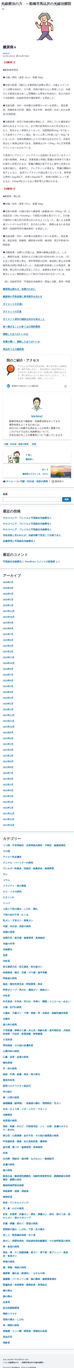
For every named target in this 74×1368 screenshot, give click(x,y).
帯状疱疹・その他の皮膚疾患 (18, 1045)
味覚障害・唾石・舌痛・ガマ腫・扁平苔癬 (25, 972)
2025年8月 (8, 628)
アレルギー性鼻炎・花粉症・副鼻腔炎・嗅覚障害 (28, 868)
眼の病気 (7, 1170)
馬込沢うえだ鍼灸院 (13, 349)
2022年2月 (8, 802)
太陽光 (6, 1019)
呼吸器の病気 (10, 978)
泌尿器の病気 (10, 1120)
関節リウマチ (10, 1313)
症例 (34, 444)
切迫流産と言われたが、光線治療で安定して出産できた (32, 535)
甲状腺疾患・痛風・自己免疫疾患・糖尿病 (25, 1141)
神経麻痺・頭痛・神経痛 (15, 1191)
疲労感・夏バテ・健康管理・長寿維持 (22, 1147)
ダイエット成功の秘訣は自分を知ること (24, 319)
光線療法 (7, 949)
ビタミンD (8, 897)
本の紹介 (7, 1091)
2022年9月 (8, 761)
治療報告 (7, 1115)
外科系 (6, 995)
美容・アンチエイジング (15, 1202)
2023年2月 (8, 755)
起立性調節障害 (11, 1308)
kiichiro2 (6, 53)
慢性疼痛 (7, 1063)
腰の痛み (7, 1290)
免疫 (5, 955)
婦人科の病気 (10, 1024)
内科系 (6, 961)
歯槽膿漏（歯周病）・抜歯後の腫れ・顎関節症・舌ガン (32, 1103)
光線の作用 (9, 943)
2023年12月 (9, 715)
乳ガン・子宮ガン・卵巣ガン (18, 920)
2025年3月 (8, 651)
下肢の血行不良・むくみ (15, 914)
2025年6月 (8, 640)
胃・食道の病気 (11, 1246)
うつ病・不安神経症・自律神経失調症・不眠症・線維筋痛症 (34, 845)
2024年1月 (8, 709)
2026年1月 (8, 605)
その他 (6, 851)
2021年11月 (8, 819)
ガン (5, 874)
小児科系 (7, 1039)
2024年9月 (8, 669)
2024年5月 (8, 686)
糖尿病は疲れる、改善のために (19, 289)
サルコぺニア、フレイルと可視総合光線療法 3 (27, 518)
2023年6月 (8, 738)
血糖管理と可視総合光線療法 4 (19, 541)
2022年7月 (8, 773)
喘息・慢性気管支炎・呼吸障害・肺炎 (22, 984)
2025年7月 (8, 634)
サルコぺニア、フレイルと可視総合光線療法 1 (27, 529)
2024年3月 (8, 698)
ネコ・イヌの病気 (12, 891)
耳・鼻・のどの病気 (13, 1208)
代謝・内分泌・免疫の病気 (16, 444)
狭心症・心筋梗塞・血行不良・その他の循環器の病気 (31, 1135)
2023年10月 (9, 727)
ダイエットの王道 (12, 311)
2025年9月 (8, 622)
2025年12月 (9, 611)
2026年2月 (8, 599)
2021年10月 (9, 825)
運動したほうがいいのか (15, 334)
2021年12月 (9, 813)
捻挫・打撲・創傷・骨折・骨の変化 (21, 1074)
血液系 (6, 1302)
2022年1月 (8, 808)
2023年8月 (8, 732)
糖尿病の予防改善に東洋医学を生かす (22, 296)
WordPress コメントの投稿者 (40, 561)
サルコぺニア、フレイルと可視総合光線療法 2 (27, 523)
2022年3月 (8, 796)
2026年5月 (8, 582)
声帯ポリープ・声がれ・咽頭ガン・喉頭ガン (26, 990)
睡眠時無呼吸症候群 (13, 1185)
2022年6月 (8, 779)
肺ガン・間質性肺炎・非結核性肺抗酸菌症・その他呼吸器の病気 (36, 1241)
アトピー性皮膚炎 (12, 857)
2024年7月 (8, 675)
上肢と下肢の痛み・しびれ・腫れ (20, 909)
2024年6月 (8, 680)
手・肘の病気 (10, 1068)
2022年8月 (8, 767)
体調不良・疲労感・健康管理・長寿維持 (24, 938)
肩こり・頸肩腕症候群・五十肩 (19, 1235)
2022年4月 (8, 790)
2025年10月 (9, 617)
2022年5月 (8, 784)
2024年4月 (8, 692)
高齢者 (6, 1342)
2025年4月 (8, 646)
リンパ (6, 903)
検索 (5, 494)
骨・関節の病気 (11, 1325)
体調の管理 (9, 932)
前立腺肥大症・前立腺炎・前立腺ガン (22, 967)
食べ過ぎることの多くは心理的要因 (21, 326)
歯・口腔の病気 (11, 1097)
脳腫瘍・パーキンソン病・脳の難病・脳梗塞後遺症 (29, 1279)
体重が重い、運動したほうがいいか (21, 341)
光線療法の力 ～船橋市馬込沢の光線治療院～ (26, 1362)
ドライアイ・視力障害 (14, 886)
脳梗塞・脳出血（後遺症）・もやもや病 (24, 1273)
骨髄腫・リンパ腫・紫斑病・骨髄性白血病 (25, 1331)
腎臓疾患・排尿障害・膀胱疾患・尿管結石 (25, 1285)
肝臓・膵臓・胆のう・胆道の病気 (20, 1223)
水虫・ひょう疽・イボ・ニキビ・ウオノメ (25, 1109)
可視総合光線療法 (12, 561)
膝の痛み (7, 1296)
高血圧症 (7, 1337)
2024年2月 (8, 703)
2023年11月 (8, 721)
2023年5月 (8, 744)
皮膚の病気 (9, 1164)
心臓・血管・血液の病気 (15, 1057)
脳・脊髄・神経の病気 (14, 1267)
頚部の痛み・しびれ (13, 1319)
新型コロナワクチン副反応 (17, 1086)
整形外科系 (9, 1080)
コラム (6, 880)
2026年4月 (8, 588)
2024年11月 (8, 657)
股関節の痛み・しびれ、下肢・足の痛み (24, 1229)
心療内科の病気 (11, 1051)
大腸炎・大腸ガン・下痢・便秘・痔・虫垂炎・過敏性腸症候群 (35, 1013)
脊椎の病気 (9, 1261)
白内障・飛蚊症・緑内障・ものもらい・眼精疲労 (28, 1159)
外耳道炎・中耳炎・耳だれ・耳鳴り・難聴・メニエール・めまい (36, 1001)
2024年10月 (9, 663)
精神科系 (7, 1197)
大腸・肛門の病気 (12, 1007)
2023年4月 (8, 750)
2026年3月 (8, 594)
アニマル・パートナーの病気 (18, 862)
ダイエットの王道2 (13, 304)
